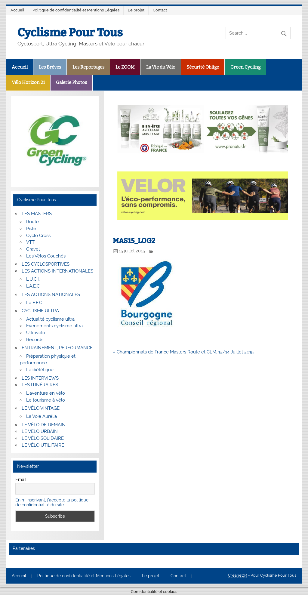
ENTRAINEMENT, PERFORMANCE (57, 347)
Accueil (17, 10)
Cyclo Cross (38, 235)
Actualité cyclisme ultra (50, 319)
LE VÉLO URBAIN (40, 431)
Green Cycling (245, 67)
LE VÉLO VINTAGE (41, 408)
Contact (160, 10)
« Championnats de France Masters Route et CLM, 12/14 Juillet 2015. (183, 352)
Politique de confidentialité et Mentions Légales (75, 10)
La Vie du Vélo (160, 67)
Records (34, 339)
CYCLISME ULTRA (40, 310)
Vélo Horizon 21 (28, 82)
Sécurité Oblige (202, 67)
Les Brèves (50, 67)
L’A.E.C (33, 286)
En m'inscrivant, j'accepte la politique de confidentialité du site (51, 502)
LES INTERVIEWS (40, 378)
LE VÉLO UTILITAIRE (43, 445)
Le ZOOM (125, 67)
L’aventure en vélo (45, 393)
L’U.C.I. (33, 279)
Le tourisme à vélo (45, 400)
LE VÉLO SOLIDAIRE (43, 438)
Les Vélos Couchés (46, 256)
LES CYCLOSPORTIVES (45, 264)
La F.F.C (34, 302)
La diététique (40, 369)
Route (32, 221)
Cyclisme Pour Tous (70, 32)
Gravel (33, 249)
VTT (30, 242)
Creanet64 (237, 575)
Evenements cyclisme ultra (54, 325)
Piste (31, 228)
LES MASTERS (37, 213)
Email (20, 479)
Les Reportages (88, 67)
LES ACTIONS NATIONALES (51, 294)
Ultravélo (35, 332)
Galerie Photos (71, 82)
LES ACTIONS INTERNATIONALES (57, 271)
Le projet (136, 10)
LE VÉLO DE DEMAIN (44, 424)
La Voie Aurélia (41, 416)
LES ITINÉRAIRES (40, 384)
